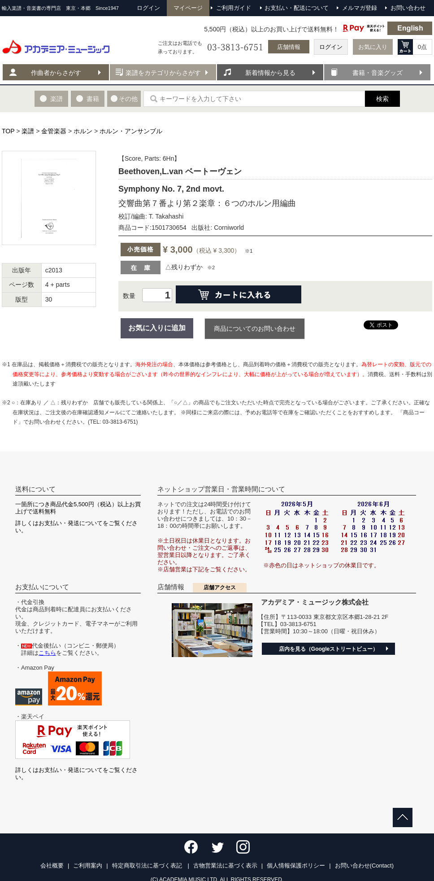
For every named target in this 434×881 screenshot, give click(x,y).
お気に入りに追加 (157, 328)
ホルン (83, 131)
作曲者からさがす (56, 72)
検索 (382, 98)
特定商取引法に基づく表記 (148, 865)
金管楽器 (53, 131)
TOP (8, 131)
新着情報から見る (270, 72)
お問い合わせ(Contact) (364, 865)
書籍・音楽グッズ (377, 72)
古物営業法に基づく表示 (225, 865)
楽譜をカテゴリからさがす (163, 72)
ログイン (331, 47)
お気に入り (372, 47)
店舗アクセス (220, 587)
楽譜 (28, 131)
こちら (47, 652)
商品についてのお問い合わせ (254, 328)
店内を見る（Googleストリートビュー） (328, 649)
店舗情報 (288, 47)
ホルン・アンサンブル (131, 131)
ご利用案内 (87, 865)
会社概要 (52, 865)
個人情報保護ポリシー (296, 865)
